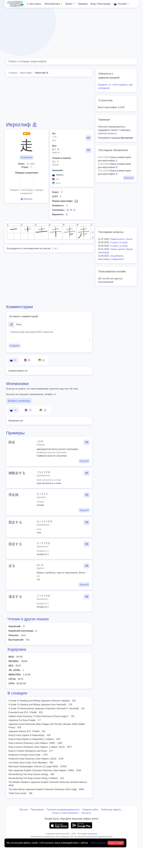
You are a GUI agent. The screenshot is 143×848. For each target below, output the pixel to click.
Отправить (14, 346)
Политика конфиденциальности (63, 809)
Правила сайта (90, 809)
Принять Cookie (116, 843)
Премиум (83, 4)
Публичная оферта (111, 809)
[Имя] (52, 324)
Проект (69, 4)
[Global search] (71, 61)
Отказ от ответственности (65, 813)
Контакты (86, 813)
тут (54, 394)
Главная (13, 73)
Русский (120, 4)
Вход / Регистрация (101, 4)
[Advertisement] (71, 32)
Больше (128, 178)
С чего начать (34, 4)
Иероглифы (26, 73)
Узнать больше (98, 843)
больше (84, 461)
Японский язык (52, 4)
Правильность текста (121, 239)
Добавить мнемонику (19, 401)
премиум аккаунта (107, 133)
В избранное (26, 157)
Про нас (23, 809)
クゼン (55, 248)
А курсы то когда (118, 242)
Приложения (37, 809)
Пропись (26, 199)
